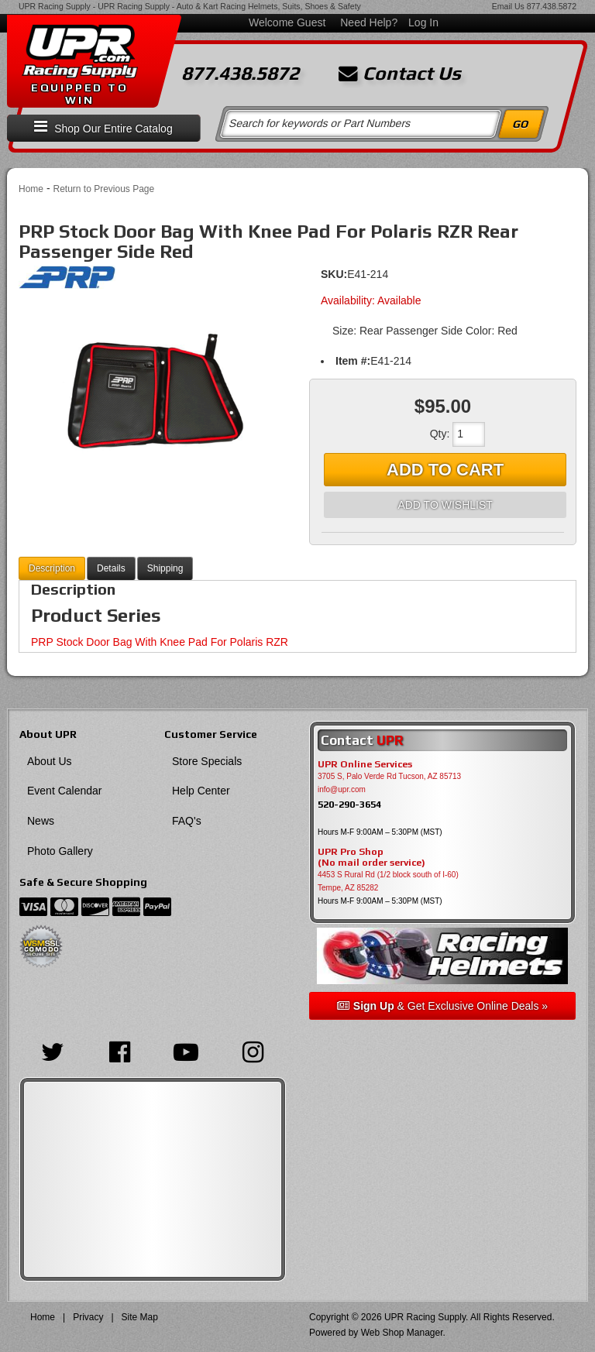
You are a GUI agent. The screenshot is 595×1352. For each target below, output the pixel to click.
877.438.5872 (551, 6)
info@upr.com (342, 789)
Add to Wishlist (444, 505)
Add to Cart (445, 469)
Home (31, 189)
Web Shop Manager (402, 1332)
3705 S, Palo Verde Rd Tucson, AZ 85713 (389, 776)
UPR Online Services (365, 764)
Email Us (508, 6)
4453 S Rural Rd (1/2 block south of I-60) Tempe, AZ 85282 (388, 881)
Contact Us (400, 73)
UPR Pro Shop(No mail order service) (371, 857)
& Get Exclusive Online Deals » (442, 1006)
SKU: (334, 274)
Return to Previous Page (103, 189)
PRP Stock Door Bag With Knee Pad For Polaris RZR (159, 642)
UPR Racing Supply (55, 6)
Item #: (352, 361)
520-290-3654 (349, 804)
